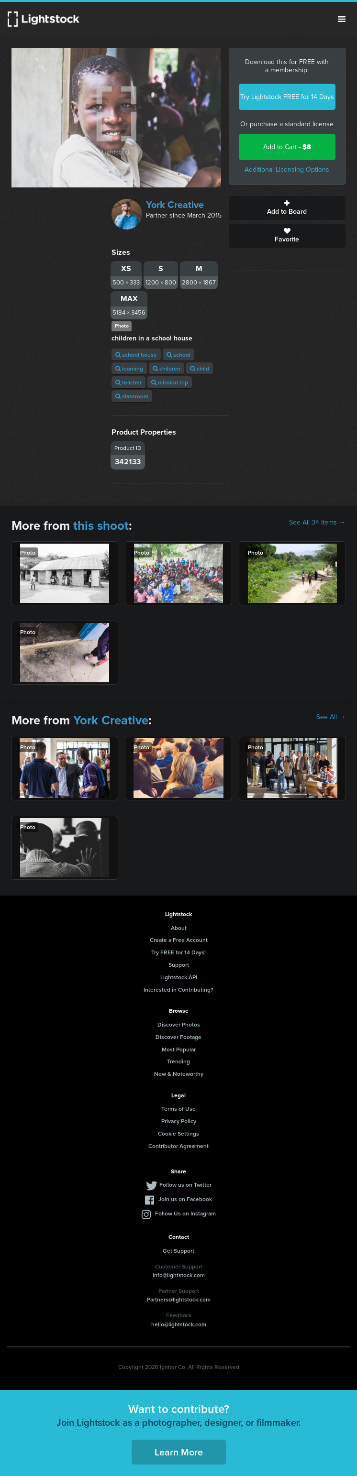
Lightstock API (178, 977)
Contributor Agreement (178, 1146)
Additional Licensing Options (287, 169)
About (179, 928)
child (199, 368)
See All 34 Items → (317, 522)
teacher (128, 382)
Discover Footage (178, 1037)
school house (136, 354)
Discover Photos (178, 1024)
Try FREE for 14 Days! (178, 952)
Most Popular (179, 1049)
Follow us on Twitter (185, 1185)
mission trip (169, 382)
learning (129, 368)
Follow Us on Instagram (185, 1213)
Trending (178, 1061)
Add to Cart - (287, 147)
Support (178, 965)
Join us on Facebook (185, 1199)
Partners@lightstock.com (179, 1299)
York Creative (175, 204)
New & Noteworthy (178, 1074)
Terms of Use (178, 1108)
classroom (131, 396)
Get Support (178, 1250)
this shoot (101, 525)
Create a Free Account (179, 940)
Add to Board (287, 208)
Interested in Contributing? (178, 989)
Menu (341, 19)
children (166, 368)
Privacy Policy (178, 1121)
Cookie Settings (178, 1133)
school (178, 354)
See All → (331, 717)
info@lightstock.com (179, 1275)
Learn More (179, 1452)
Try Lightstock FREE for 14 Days (287, 97)
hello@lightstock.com (178, 1324)
